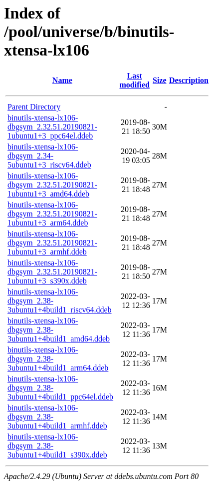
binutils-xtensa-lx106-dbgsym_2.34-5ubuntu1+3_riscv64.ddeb (49, 155)
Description (189, 80)
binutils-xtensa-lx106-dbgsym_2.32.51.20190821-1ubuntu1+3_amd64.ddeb (52, 185)
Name (62, 80)
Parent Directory (33, 106)
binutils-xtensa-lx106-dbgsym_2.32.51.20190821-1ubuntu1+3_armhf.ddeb (52, 243)
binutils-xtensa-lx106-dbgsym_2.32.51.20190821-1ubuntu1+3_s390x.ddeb (52, 271)
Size (160, 80)
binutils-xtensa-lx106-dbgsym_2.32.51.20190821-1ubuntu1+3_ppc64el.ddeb (52, 127)
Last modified (134, 80)
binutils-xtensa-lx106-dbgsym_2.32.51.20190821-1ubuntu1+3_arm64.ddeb (52, 213)
